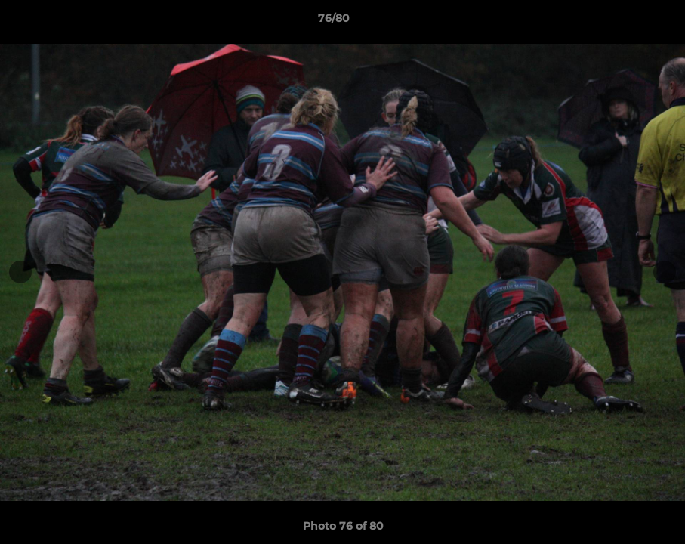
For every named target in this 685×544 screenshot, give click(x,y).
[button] (621, 22)
